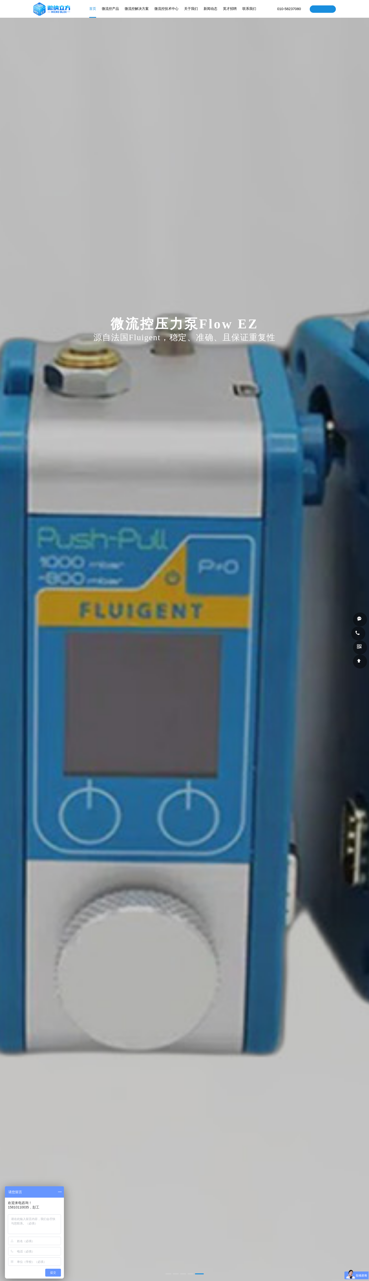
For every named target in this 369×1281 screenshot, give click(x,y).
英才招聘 (230, 12)
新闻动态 (211, 12)
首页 (92, 12)
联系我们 (249, 12)
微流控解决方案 (137, 12)
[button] (168, 1273)
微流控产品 (110, 12)
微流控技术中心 (167, 12)
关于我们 (191, 12)
